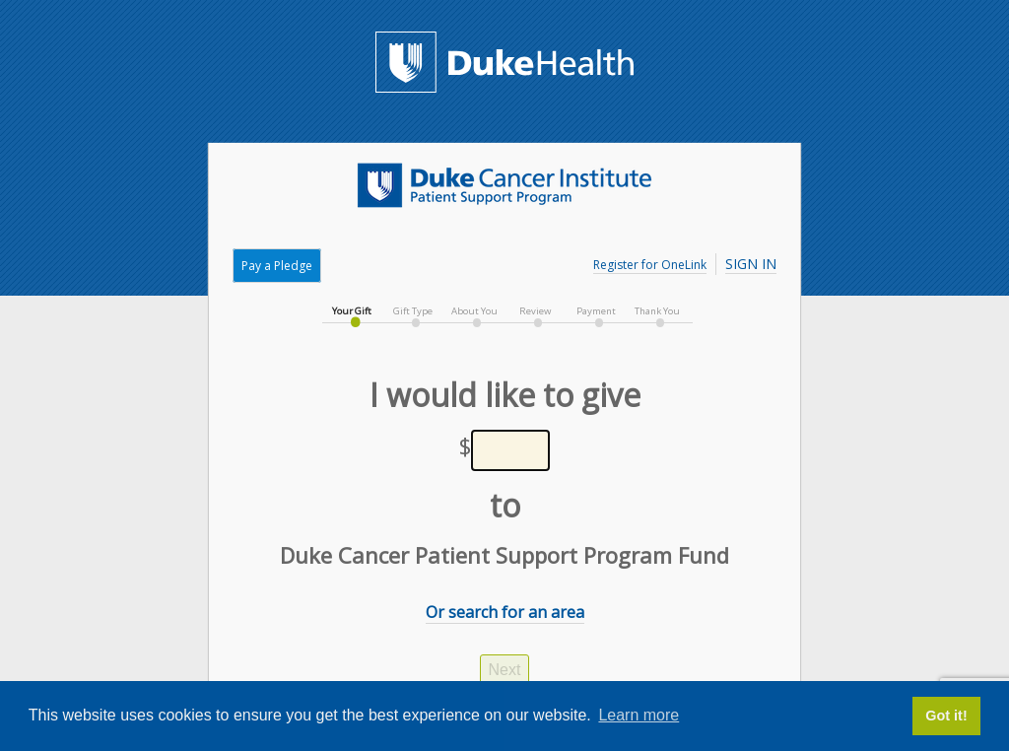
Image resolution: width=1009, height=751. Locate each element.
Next (505, 669)
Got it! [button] (946, 715)
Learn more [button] (638, 715)
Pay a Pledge (276, 265)
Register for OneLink (649, 264)
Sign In (750, 263)
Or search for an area (505, 612)
